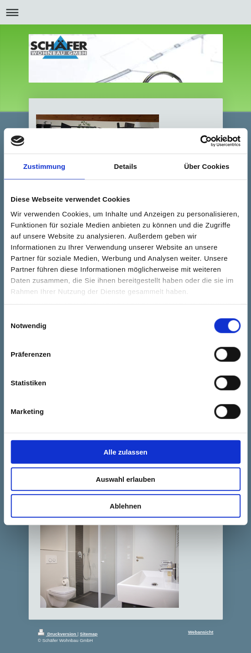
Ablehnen (125, 506)
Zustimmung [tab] (44, 166)
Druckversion (58, 633)
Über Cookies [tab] (206, 166)
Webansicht (201, 632)
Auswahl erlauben (125, 479)
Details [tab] (125, 166)
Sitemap (89, 633)
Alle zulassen (125, 452)
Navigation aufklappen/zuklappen (125, 12)
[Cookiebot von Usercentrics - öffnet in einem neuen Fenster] (199, 141)
